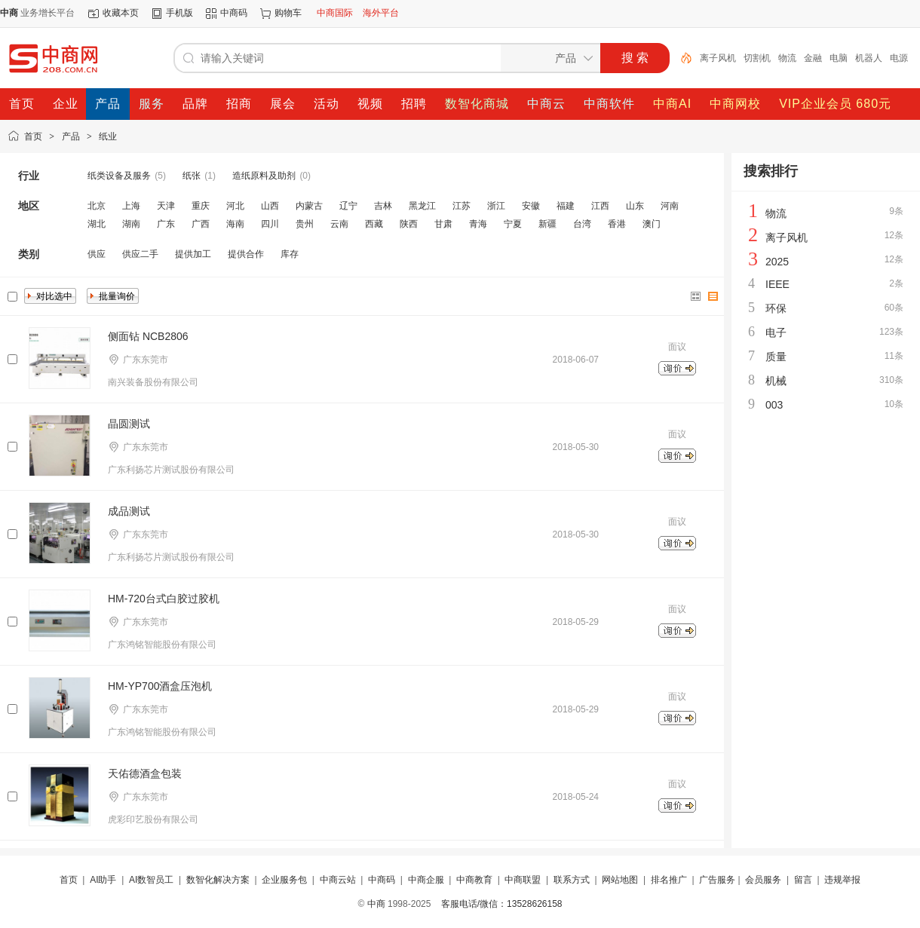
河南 (670, 206)
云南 (339, 224)
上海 (131, 206)
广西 (201, 224)
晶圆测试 (129, 424)
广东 (166, 224)
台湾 (582, 224)
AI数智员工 (151, 879)
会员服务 (763, 879)
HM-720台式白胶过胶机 (163, 599)
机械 (776, 381)
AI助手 (103, 879)
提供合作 (246, 254)
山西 (270, 206)
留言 (803, 879)
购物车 (288, 13)
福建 (566, 206)
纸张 (191, 175)
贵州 (305, 224)
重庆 (201, 206)
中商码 (233, 13)
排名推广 (669, 879)
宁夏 (513, 224)
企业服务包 (284, 879)
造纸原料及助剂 (264, 175)
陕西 (409, 224)
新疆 (547, 224)
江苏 (461, 206)
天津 (166, 206)
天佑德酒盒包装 (145, 773)
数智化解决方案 (218, 879)
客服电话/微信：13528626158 (502, 904)
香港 (617, 224)
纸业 (108, 136)
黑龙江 (422, 206)
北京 (96, 206)
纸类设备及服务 (119, 175)
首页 (33, 136)
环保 (776, 308)
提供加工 (193, 254)
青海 (478, 224)
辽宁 (348, 206)
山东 (635, 206)
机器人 (868, 58)
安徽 (531, 206)
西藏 (374, 224)
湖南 (131, 224)
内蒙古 (309, 206)
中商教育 (474, 879)
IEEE (777, 284)
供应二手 (140, 254)
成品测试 (129, 511)
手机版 (179, 13)
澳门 (651, 224)
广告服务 (717, 879)
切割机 (757, 58)
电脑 (839, 58)
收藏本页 (121, 13)
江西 (600, 206)
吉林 (383, 206)
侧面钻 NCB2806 (148, 336)
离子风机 (718, 58)
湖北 (96, 224)
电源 (899, 58)
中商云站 (338, 879)
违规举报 (842, 879)
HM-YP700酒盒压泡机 (160, 686)
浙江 (496, 206)
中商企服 (426, 879)
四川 (270, 224)
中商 (376, 904)
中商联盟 (522, 879)
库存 (290, 254)
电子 (776, 332)
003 (774, 405)
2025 (777, 262)
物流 (787, 58)
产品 (71, 136)
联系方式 (572, 879)
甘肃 (443, 224)
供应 (96, 254)
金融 (813, 58)
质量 (776, 357)
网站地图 (620, 879)
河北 (235, 206)
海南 (235, 224)
